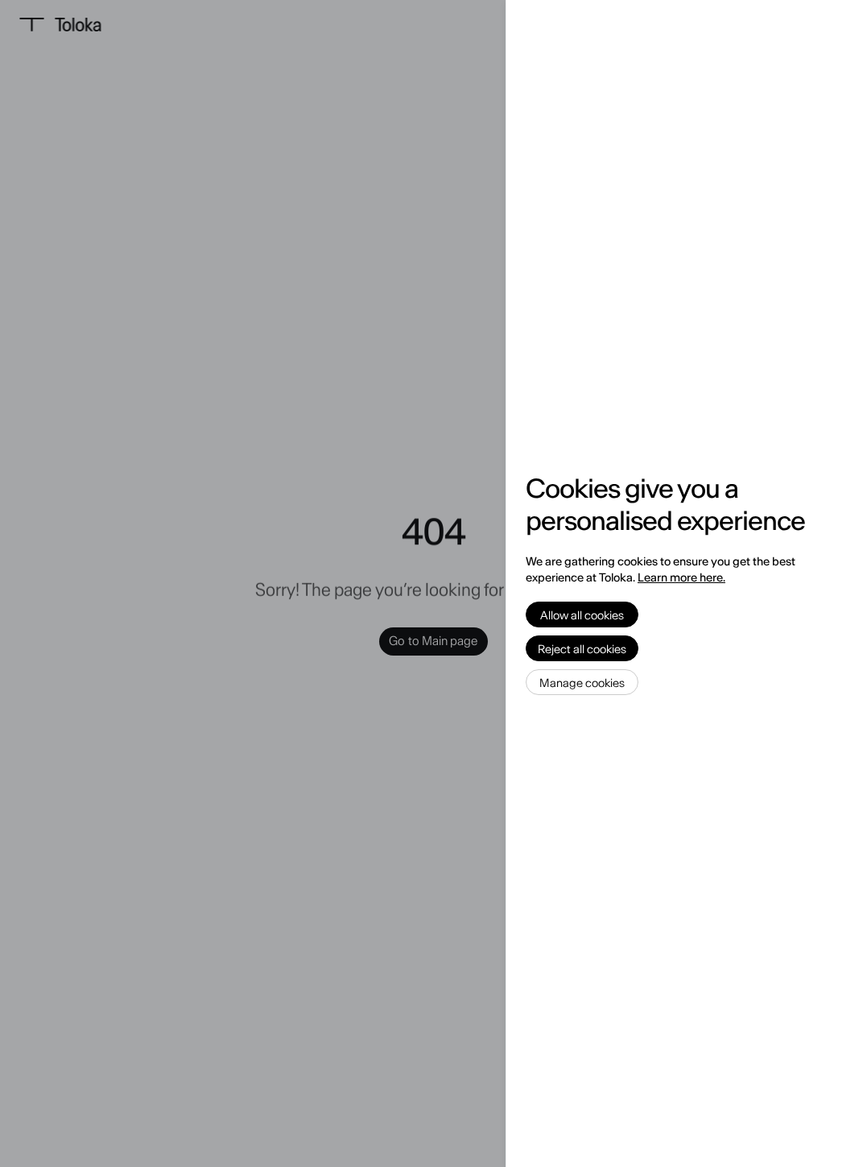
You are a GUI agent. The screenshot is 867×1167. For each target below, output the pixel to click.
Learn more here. (681, 577)
